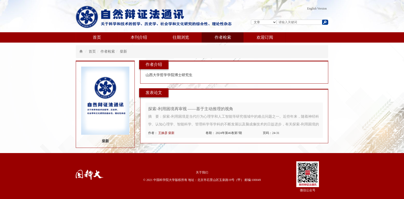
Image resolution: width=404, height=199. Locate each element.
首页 (97, 37)
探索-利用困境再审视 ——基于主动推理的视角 (190, 109)
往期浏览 (181, 37)
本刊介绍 (139, 37)
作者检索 (223, 37)
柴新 (123, 51)
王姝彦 (163, 133)
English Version (317, 8)
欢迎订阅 (265, 37)
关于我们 (202, 172)
